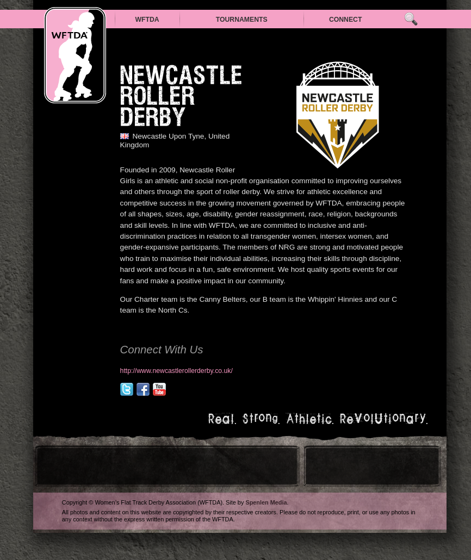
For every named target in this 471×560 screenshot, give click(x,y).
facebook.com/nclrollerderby (143, 389)
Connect (345, 19)
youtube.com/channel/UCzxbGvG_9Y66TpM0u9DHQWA (159, 389)
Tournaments (242, 19)
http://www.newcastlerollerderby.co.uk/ (176, 371)
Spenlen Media (266, 502)
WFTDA (147, 19)
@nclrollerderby (126, 389)
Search (411, 19)
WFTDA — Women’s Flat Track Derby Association (75, 55)
